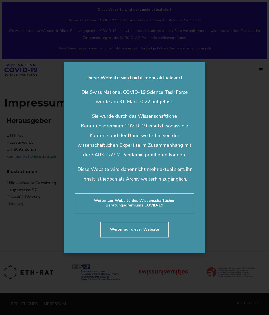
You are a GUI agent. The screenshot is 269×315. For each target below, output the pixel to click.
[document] (134, 157)
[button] (198, 69)
